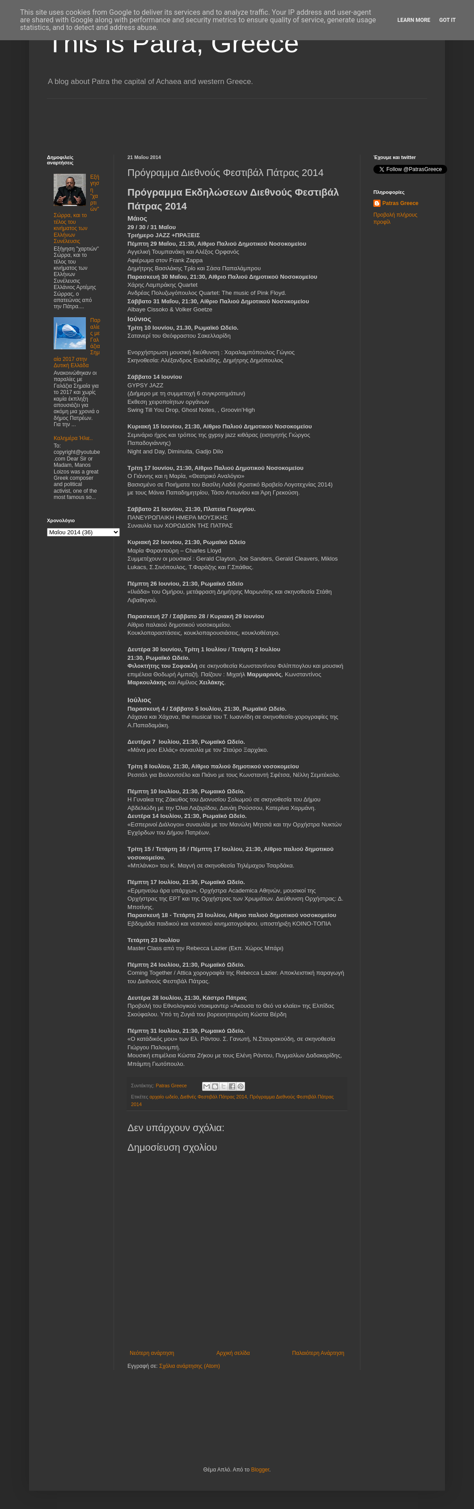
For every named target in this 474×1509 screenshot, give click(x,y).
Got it (447, 20)
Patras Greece (400, 203)
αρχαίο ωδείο (163, 1096)
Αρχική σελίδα (233, 1353)
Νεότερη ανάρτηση (152, 1353)
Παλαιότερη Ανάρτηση (318, 1353)
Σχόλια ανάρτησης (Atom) (189, 1366)
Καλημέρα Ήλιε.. (73, 438)
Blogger (260, 1470)
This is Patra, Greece (173, 43)
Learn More (414, 20)
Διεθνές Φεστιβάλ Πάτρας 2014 (213, 1096)
